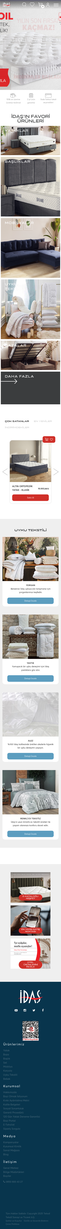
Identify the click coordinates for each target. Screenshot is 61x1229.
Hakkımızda (10, 1092)
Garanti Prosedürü (13, 1112)
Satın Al (30, 497)
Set (5, 1062)
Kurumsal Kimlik (12, 1146)
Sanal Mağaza (11, 1150)
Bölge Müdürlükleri (13, 1172)
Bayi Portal (9, 1120)
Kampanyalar (11, 1142)
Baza (6, 1054)
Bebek (6, 1078)
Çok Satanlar (17, 421)
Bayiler (7, 1175)
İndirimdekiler (17, 427)
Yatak (6, 1050)
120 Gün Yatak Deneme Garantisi (21, 1116)
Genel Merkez (10, 1167)
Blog (5, 1154)
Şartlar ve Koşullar (14, 1221)
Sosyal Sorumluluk (13, 1108)
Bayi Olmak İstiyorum (15, 1096)
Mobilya (7, 1066)
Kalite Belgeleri (11, 1104)
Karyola (7, 1070)
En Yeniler (43, 421)
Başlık (6, 1058)
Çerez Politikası (12, 1224)
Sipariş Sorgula (11, 1128)
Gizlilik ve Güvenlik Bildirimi (36, 1221)
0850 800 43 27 (13, 1181)
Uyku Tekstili (10, 1074)
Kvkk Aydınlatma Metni (16, 1100)
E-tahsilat (8, 1124)
